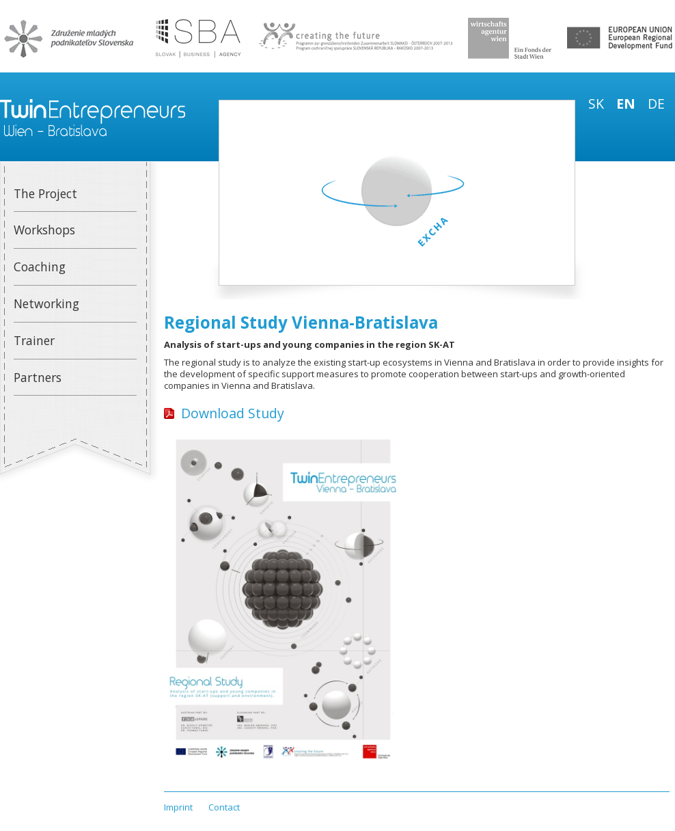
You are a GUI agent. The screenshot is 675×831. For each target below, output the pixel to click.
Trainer (34, 340)
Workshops (44, 229)
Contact (224, 807)
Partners (37, 377)
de (656, 103)
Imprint (178, 807)
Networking (46, 303)
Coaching (40, 266)
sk (596, 103)
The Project (45, 193)
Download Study (232, 413)
